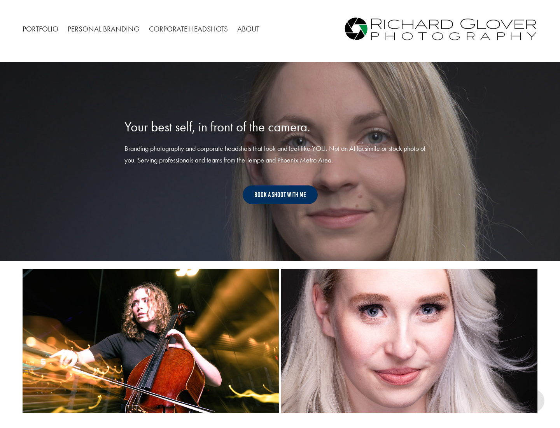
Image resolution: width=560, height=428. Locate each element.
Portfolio (40, 28)
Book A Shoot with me (280, 195)
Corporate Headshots (188, 28)
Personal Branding (103, 28)
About (248, 28)
